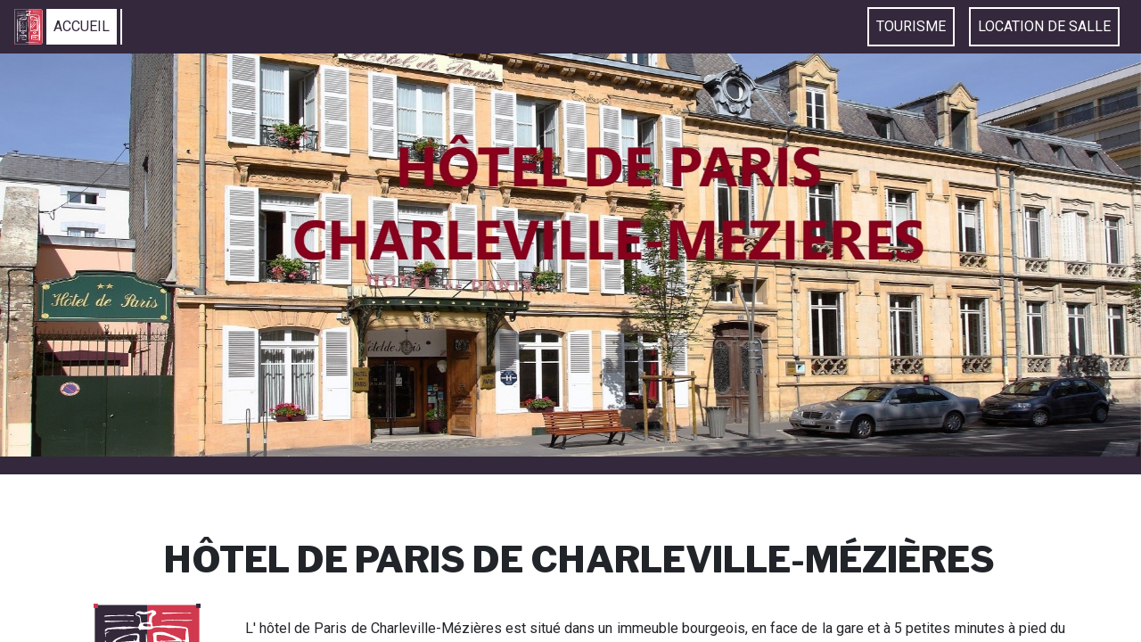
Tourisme (911, 26)
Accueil (81, 26)
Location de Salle (1044, 26)
